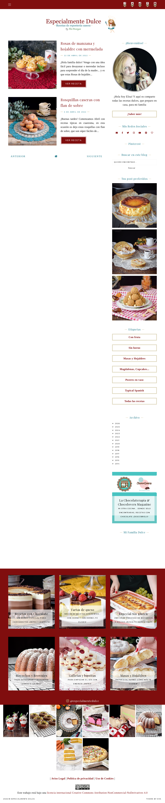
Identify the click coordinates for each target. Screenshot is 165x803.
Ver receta (73, 83)
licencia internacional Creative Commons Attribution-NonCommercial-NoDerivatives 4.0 (97, 792)
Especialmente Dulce (23, 799)
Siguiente (94, 156)
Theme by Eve (153, 799)
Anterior (18, 156)
